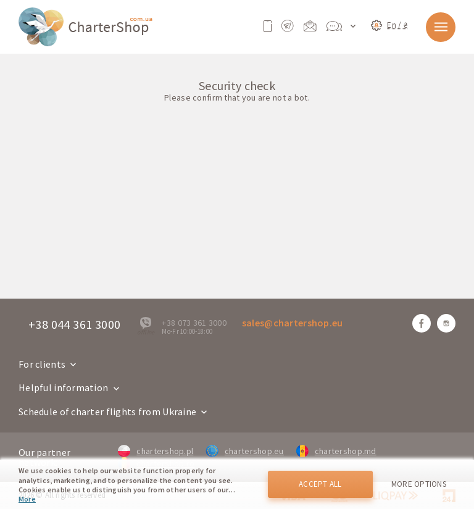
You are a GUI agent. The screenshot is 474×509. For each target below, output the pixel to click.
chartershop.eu (244, 451)
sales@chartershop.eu (292, 322)
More (27, 498)
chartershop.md (336, 451)
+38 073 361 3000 (194, 323)
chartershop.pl (155, 451)
